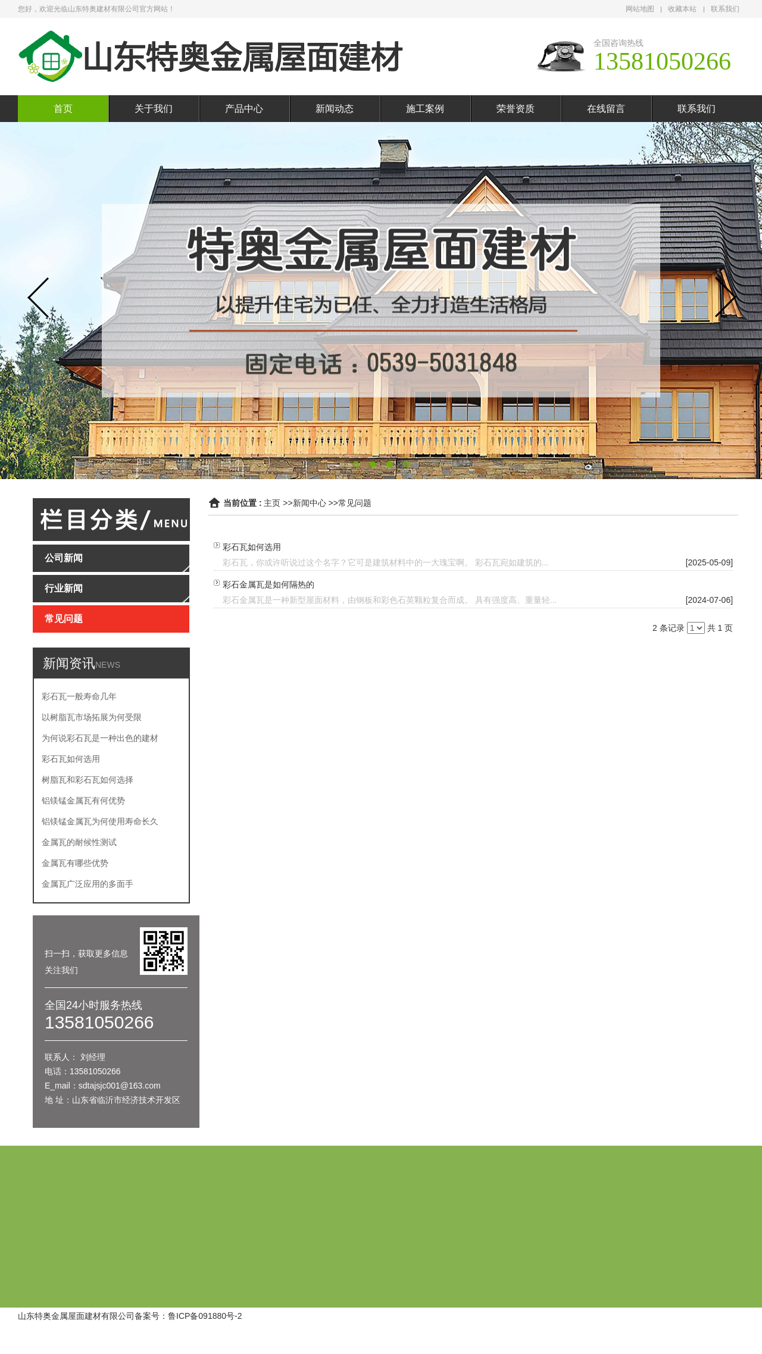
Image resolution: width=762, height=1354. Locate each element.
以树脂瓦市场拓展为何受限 (92, 717)
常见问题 (354, 503)
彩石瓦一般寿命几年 (79, 696)
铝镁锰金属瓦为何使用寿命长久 (100, 821)
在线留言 (606, 109)
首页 (63, 109)
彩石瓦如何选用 (71, 759)
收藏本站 (682, 9)
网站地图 (640, 9)
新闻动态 (335, 109)
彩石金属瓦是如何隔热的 (268, 584)
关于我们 (154, 109)
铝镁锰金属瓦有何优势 (83, 800)
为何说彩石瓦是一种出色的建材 (100, 738)
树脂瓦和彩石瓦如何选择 (87, 779)
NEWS (107, 665)
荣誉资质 (515, 109)
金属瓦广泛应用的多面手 (87, 884)
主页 (272, 503)
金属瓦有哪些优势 (75, 863)
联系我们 (725, 9)
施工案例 (425, 109)
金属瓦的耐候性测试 (79, 842)
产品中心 (244, 109)
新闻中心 (309, 503)
